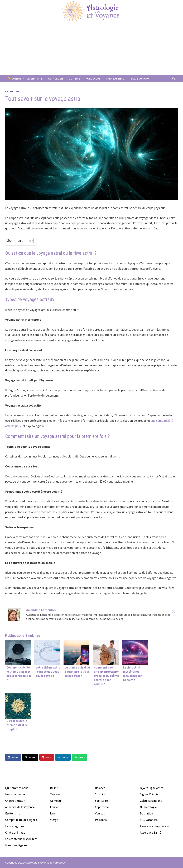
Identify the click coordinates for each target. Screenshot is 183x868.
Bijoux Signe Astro (151, 788)
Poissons (101, 820)
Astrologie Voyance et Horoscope (46, 862)
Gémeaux (56, 801)
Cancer (54, 807)
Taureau (55, 794)
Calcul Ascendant (151, 801)
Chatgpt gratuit (15, 801)
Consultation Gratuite (25, 78)
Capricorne (102, 807)
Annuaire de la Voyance (20, 807)
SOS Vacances (149, 820)
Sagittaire (101, 801)
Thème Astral (115, 78)
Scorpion (100, 794)
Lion (53, 813)
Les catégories (14, 826)
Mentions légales (16, 845)
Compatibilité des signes (21, 820)
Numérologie (148, 807)
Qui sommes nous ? (17, 788)
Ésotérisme (12, 813)
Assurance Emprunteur (154, 826)
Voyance (74, 78)
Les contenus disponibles (21, 839)
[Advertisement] (91, 49)
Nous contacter (15, 794)
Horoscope (92, 78)
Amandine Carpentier (41, 610)
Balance (100, 788)
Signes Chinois (149, 794)
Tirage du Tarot (140, 78)
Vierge (54, 820)
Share (13, 757)
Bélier (53, 788)
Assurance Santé (150, 832)
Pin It (46, 757)
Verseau (100, 813)
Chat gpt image (15, 832)
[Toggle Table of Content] (29, 241)
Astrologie (55, 78)
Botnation (146, 813)
